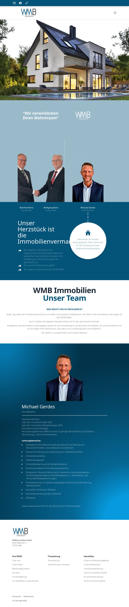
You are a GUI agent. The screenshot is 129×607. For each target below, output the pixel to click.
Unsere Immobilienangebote (96, 560)
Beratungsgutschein (21, 568)
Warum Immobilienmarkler (95, 572)
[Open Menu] (115, 12)
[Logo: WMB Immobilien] (20, 532)
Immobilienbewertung (93, 568)
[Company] (38, 13)
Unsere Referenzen (92, 564)
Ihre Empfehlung (19, 576)
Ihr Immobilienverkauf (93, 576)
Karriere (15, 572)
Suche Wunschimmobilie (94, 581)
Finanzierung (53, 560)
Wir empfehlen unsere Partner (25, 581)
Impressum (16, 596)
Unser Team (17, 564)
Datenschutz (28, 596)
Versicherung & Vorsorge (58, 564)
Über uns (16, 560)
